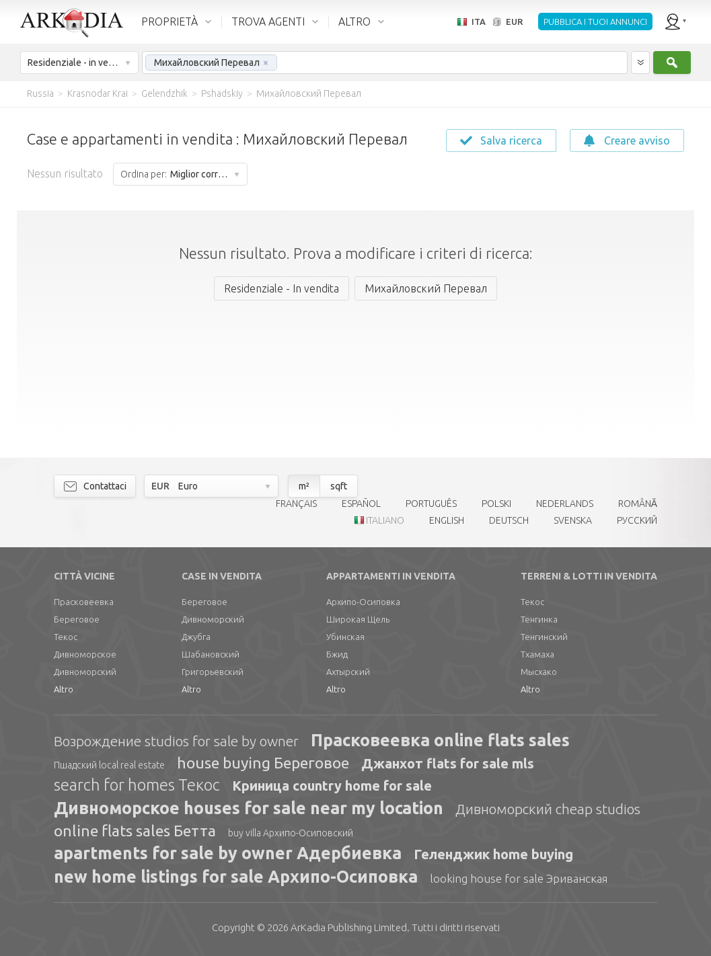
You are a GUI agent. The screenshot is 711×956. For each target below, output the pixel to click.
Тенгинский (544, 636)
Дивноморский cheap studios (547, 809)
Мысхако (539, 671)
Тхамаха (537, 654)
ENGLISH (446, 520)
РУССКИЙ (637, 520)
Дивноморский (85, 671)
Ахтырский (348, 671)
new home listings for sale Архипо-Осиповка (236, 876)
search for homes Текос (137, 785)
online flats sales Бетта (135, 830)
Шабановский (210, 654)
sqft (338, 486)
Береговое (77, 619)
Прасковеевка (84, 601)
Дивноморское (85, 654)
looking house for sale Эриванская (518, 878)
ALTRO (354, 21)
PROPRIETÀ (169, 21)
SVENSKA (573, 520)
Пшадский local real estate (109, 765)
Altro (63, 689)
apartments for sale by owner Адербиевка (228, 853)
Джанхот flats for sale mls (447, 763)
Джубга (196, 636)
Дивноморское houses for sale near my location (248, 808)
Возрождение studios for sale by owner (176, 741)
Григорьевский (213, 671)
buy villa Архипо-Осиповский (290, 833)
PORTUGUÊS (431, 503)
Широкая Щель (357, 619)
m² (304, 486)
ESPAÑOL (361, 503)
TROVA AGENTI (268, 21)
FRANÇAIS (296, 503)
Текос (65, 636)
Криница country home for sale (332, 785)
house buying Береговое (263, 762)
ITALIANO (385, 520)
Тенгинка (539, 619)
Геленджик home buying (493, 854)
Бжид (337, 654)
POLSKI (496, 503)
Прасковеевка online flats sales (440, 740)
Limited (349, 927)
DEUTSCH (509, 520)
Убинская (345, 636)
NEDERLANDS (564, 503)
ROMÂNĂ (637, 503)
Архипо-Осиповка (363, 601)
